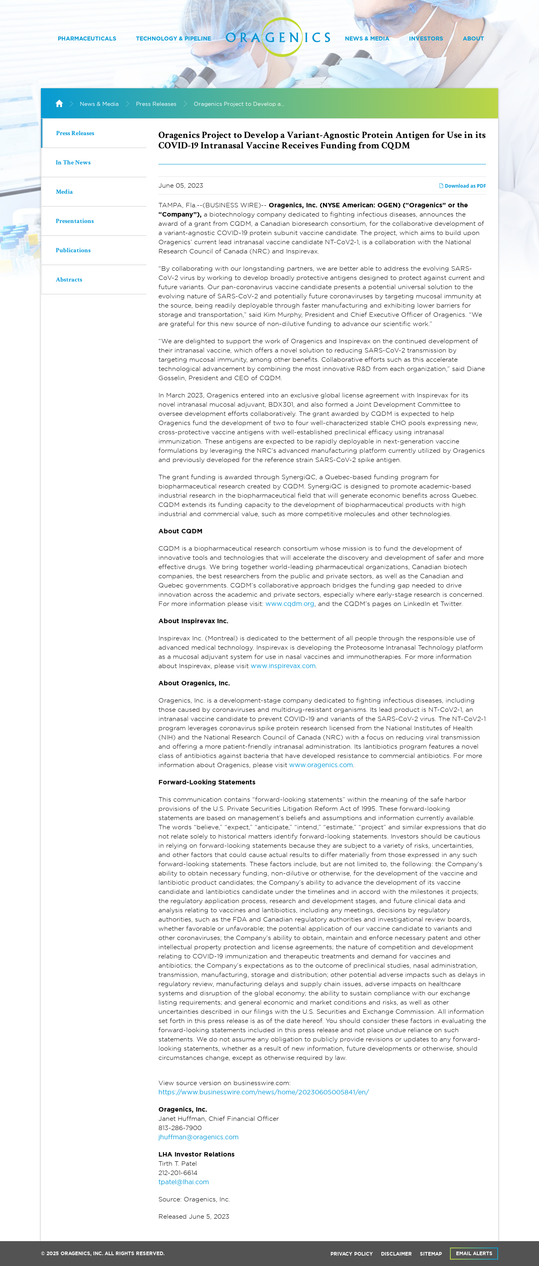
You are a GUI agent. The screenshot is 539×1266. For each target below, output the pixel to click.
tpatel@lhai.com (183, 1182)
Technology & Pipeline (173, 38)
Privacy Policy (351, 1254)
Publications (73, 251)
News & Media (367, 38)
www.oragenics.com (321, 765)
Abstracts (69, 280)
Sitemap (431, 1254)
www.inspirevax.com (283, 666)
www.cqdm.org (289, 604)
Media (64, 192)
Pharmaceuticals (87, 38)
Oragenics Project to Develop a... (239, 104)
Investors (426, 38)
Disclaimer (396, 1254)
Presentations (75, 222)
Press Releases (156, 104)
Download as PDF (462, 185)
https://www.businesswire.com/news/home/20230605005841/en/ (263, 1092)
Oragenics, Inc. (82, 1253)
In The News (73, 163)
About (473, 38)
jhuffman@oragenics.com (198, 1137)
